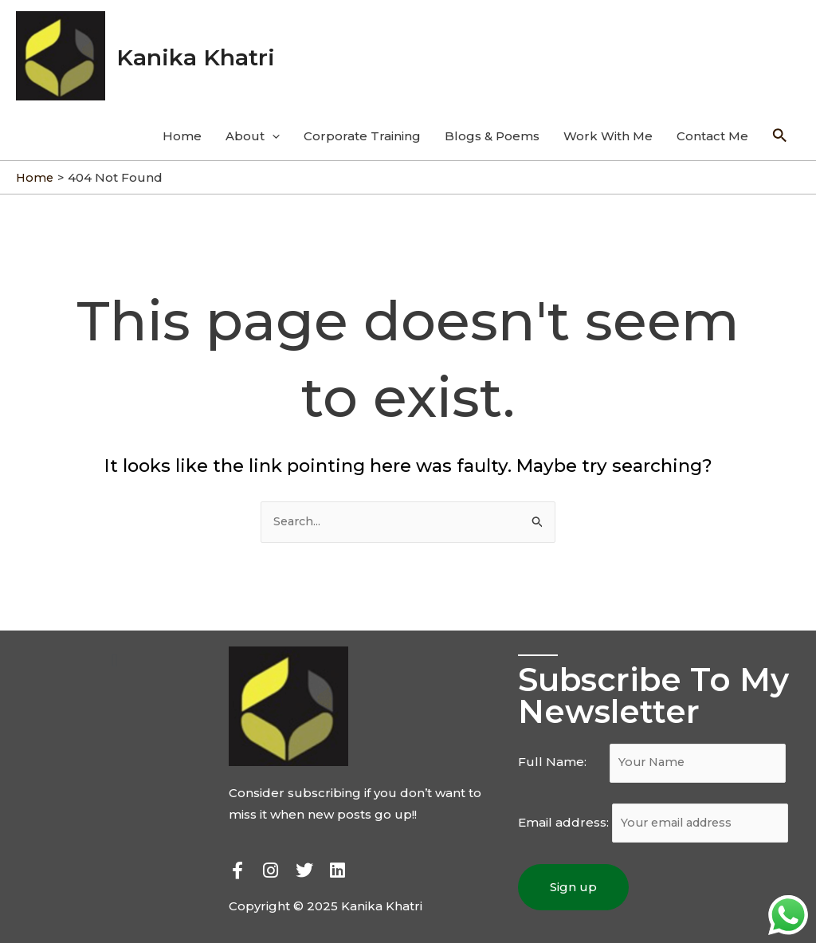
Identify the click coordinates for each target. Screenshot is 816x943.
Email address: (657, 818)
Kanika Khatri (206, 51)
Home (182, 127)
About (253, 127)
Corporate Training (362, 127)
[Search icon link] (780, 127)
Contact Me (712, 127)
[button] (114, 653)
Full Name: (656, 756)
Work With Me (608, 127)
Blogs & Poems (492, 127)
